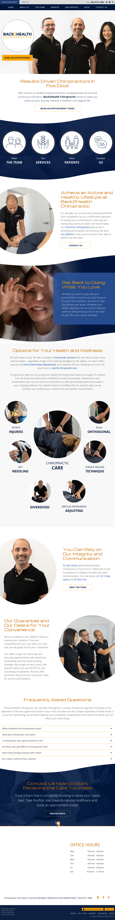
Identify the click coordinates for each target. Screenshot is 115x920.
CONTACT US (75, 245)
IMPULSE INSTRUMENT (74, 496)
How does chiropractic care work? (18, 734)
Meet (14, 161)
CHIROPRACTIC (57, 440)
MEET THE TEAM (77, 587)
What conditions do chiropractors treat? (22, 728)
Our (43, 161)
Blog (87, 7)
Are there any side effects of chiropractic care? (25, 746)
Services (55, 7)
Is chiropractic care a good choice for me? (22, 740)
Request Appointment (92, 909)
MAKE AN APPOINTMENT (17, 57)
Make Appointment (9, 2)
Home (11, 7)
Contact (101, 161)
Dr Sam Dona (70, 565)
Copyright (73, 913)
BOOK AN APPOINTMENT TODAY (57, 108)
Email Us (25, 2)
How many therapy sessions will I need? (21, 752)
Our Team (40, 7)
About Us (24, 7)
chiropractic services (64, 357)
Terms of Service (102, 913)
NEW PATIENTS (57, 813)
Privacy (85, 913)
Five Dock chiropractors (77, 227)
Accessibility (92, 913)
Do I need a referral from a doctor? (19, 758)
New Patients (71, 7)
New (72, 161)
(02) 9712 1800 (97, 2)
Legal (79, 913)
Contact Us (101, 7)
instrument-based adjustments (40, 364)
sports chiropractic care (64, 368)
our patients (67, 234)
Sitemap (111, 913)
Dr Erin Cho (80, 579)
